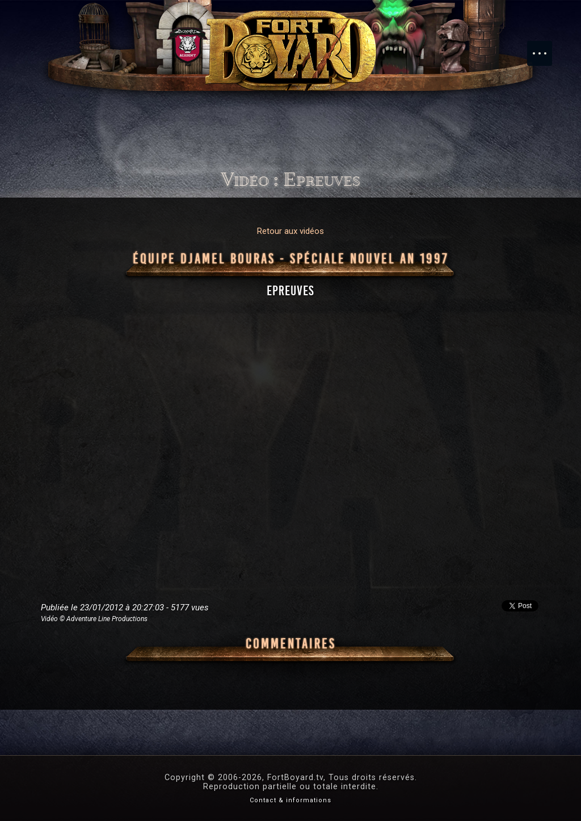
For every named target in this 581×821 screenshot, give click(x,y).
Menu (545, 48)
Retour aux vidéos (290, 231)
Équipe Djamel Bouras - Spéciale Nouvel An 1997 (291, 259)
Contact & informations (290, 800)
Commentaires (291, 644)
